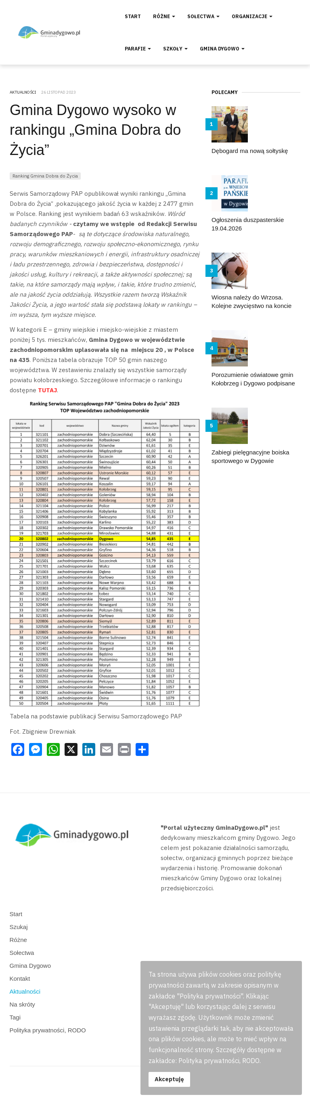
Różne (164, 16)
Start (133, 16)
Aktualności (25, 991)
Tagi (15, 1017)
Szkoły (175, 49)
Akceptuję (169, 1079)
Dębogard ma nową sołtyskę (250, 150)
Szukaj (19, 926)
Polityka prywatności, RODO (48, 1030)
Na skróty (22, 1004)
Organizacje (252, 16)
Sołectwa (203, 16)
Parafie (138, 49)
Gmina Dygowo (222, 49)
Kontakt (20, 978)
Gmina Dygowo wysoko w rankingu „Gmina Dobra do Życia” (95, 130)
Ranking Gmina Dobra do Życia (45, 176)
